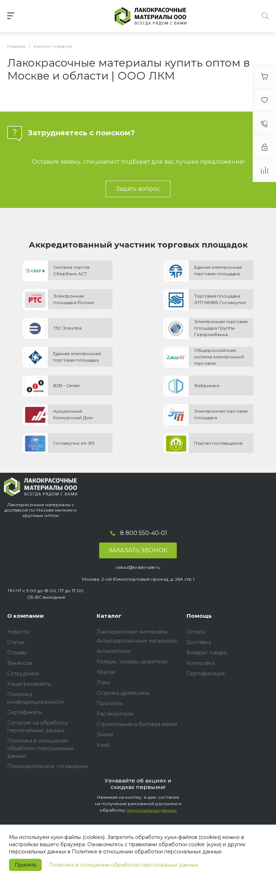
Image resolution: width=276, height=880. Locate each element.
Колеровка (201, 663)
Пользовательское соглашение (47, 766)
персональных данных (151, 810)
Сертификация (206, 673)
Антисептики (113, 651)
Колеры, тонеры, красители (132, 661)
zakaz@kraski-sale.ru (138, 567)
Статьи (15, 642)
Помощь (199, 615)
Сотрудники (23, 673)
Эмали (105, 734)
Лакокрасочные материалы (132, 632)
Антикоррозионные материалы (137, 641)
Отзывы (17, 652)
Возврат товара (207, 652)
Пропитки (110, 703)
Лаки (103, 682)
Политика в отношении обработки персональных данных (123, 865)
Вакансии (19, 663)
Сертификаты (24, 712)
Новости (18, 632)
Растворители (115, 714)
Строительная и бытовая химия (137, 724)
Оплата (196, 632)
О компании (25, 615)
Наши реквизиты (29, 684)
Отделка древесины (123, 693)
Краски (106, 672)
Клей (103, 745)
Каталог (109, 615)
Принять (25, 865)
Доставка (199, 642)
